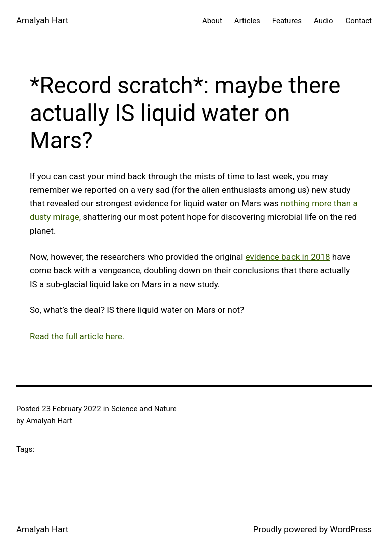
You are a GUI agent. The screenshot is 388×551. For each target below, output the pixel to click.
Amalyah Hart (42, 20)
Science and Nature (144, 408)
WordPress (351, 529)
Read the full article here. (77, 336)
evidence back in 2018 (288, 257)
